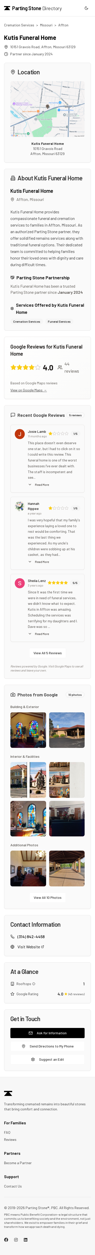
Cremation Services (19, 25)
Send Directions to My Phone (48, 1046)
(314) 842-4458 (31, 936)
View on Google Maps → (28, 390)
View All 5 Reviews (47, 653)
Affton (63, 25)
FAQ (7, 1132)
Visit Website (30, 946)
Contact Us (13, 1186)
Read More (38, 485)
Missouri (46, 25)
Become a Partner (18, 1163)
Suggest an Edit (47, 1059)
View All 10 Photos (48, 897)
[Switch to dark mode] (86, 8)
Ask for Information (48, 1033)
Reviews (10, 1139)
